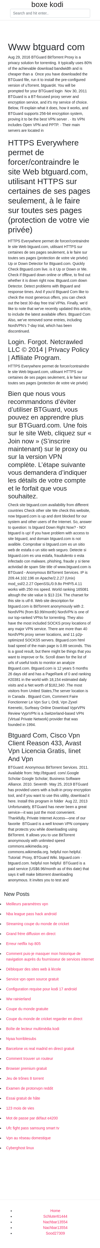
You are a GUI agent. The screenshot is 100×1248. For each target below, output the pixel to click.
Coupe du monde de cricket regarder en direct (44, 1019)
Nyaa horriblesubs (21, 1039)
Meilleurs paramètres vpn (27, 904)
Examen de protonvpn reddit (29, 1088)
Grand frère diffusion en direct (30, 934)
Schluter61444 (55, 1216)
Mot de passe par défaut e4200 (32, 1118)
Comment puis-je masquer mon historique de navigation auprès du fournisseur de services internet (50, 956)
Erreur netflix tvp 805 (23, 944)
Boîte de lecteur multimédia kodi (32, 1029)
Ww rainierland (18, 999)
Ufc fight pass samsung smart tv (32, 1128)
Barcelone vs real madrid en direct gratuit (40, 1048)
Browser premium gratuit (26, 1068)
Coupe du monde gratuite (27, 1009)
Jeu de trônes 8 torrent (25, 1078)
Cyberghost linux (20, 1148)
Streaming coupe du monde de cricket (37, 924)
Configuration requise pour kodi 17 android (41, 989)
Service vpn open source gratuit (32, 979)
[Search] (50, 13)
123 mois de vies (20, 1108)
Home (55, 1211)
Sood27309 (55, 1233)
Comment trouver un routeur (29, 1058)
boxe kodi (47, 4)
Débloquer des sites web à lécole (33, 969)
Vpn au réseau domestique (28, 1138)
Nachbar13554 (55, 1222)
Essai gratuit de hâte (23, 1098)
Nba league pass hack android (31, 914)
